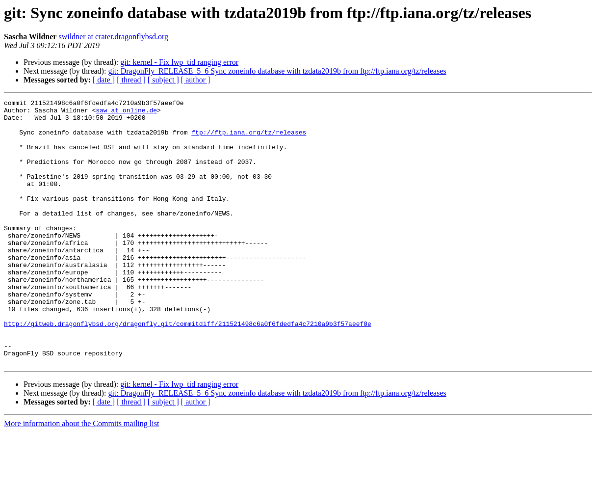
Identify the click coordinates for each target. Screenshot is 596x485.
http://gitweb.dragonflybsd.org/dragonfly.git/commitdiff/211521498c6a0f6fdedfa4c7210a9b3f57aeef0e (187, 369)
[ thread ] (131, 80)
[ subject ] (163, 80)
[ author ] (195, 80)
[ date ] (104, 80)
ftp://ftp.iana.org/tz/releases (248, 139)
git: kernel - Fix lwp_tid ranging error (179, 62)
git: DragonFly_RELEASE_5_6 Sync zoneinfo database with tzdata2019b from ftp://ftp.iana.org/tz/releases (277, 71)
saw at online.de (126, 112)
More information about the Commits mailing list (81, 476)
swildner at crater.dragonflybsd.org (113, 36)
